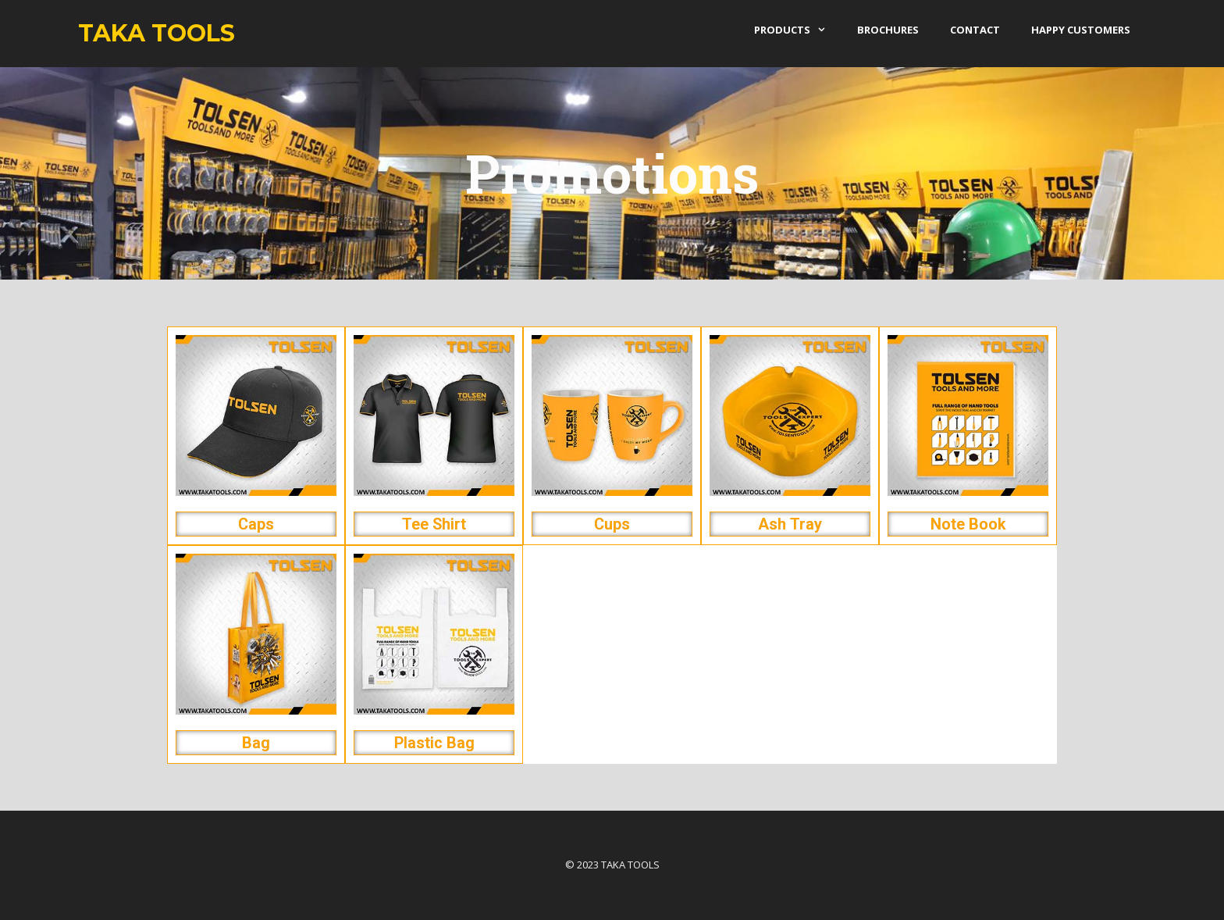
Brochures (888, 30)
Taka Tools (156, 33)
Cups (612, 524)
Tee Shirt (434, 524)
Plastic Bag (434, 742)
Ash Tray (790, 524)
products (798, 30)
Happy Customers (1080, 30)
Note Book (967, 524)
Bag (256, 742)
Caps (256, 524)
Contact (975, 30)
